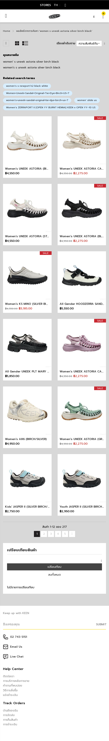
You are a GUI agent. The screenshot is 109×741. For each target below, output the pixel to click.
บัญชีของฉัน (10, 710)
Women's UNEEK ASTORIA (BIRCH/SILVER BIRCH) (39, 169)
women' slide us (87, 100)
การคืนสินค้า (10, 720)
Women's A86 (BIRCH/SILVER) (26, 439)
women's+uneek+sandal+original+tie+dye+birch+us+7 (37, 100)
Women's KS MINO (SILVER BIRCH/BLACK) (34, 304)
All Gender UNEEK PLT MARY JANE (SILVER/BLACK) (41, 371)
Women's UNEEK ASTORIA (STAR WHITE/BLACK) (39, 236)
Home (6, 31)
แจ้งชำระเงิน (10, 695)
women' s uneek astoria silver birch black (31, 62)
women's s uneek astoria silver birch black (31, 67)
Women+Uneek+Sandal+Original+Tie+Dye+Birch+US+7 (37, 93)
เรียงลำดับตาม (66, 43)
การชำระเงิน (10, 724)
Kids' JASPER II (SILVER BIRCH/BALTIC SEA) (35, 507)
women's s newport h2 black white (27, 86)
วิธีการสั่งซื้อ (10, 690)
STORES (45, 5)
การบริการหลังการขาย (16, 681)
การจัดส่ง (9, 715)
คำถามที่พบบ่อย (12, 685)
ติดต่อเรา (8, 676)
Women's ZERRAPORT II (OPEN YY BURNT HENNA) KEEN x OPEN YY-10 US (51, 107)
